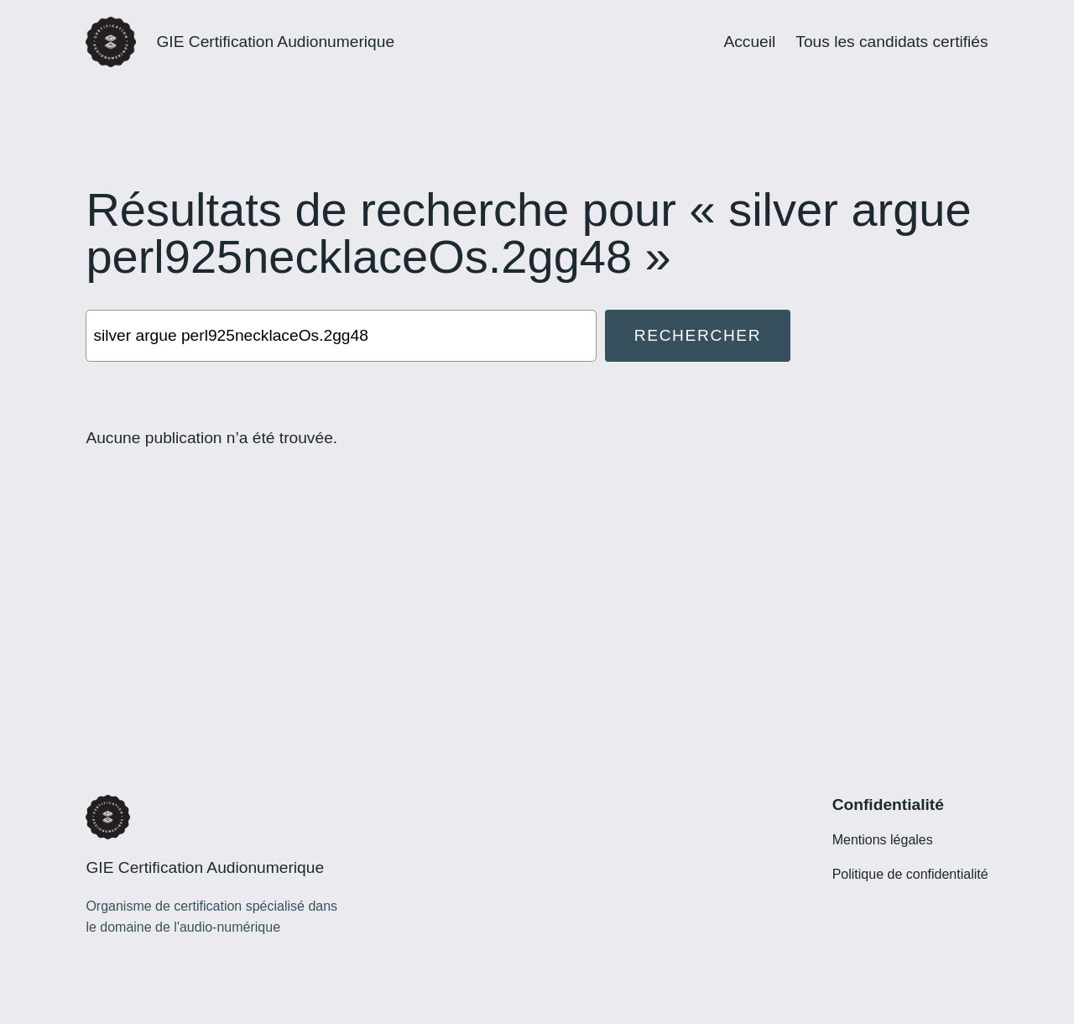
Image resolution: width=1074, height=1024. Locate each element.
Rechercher (697, 335)
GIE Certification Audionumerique (275, 41)
